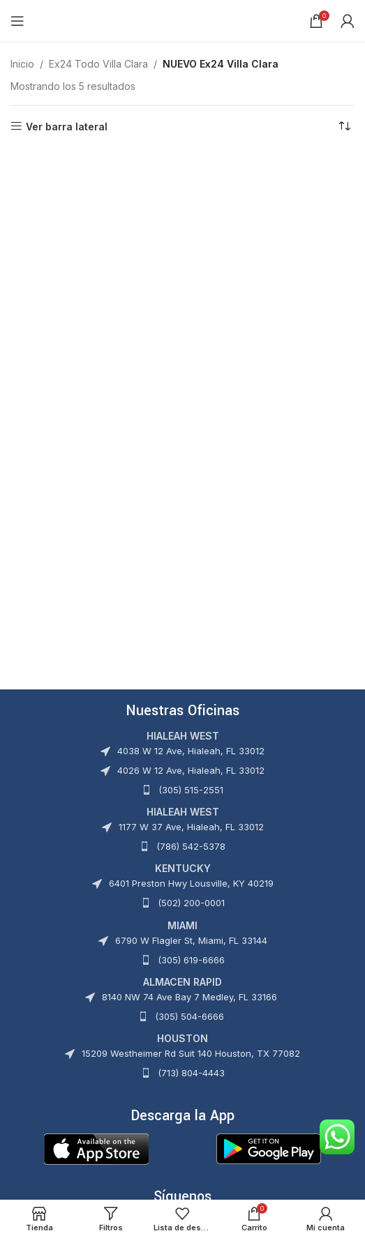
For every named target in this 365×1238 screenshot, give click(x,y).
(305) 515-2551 (190, 789)
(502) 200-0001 (191, 902)
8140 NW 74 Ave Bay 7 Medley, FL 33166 (189, 996)
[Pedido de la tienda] (344, 126)
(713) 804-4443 (191, 1072)
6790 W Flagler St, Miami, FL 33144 (191, 940)
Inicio (22, 64)
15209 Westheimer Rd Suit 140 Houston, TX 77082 (191, 1053)
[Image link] (96, 1148)
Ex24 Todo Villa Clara (98, 64)
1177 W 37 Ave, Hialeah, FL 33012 (191, 826)
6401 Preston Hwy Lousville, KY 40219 (191, 883)
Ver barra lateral (66, 126)
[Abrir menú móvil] (17, 21)
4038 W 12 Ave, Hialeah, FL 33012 (191, 750)
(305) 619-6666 (191, 959)
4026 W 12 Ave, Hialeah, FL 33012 (191, 770)
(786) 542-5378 (190, 846)
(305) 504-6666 (189, 1016)
